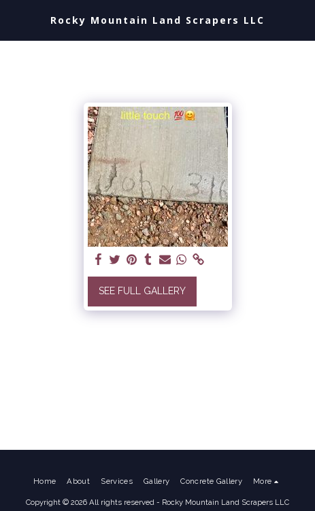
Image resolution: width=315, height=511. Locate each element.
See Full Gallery (142, 290)
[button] (15, 20)
